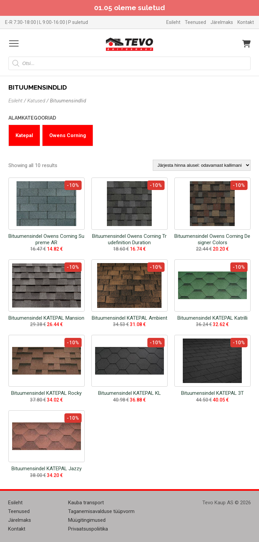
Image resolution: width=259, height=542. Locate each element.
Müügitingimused (87, 520)
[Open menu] (14, 43)
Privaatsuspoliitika (88, 529)
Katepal (24, 135)
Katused (36, 101)
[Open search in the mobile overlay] (129, 63)
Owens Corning (67, 135)
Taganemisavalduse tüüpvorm (101, 511)
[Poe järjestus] (202, 165)
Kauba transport (86, 503)
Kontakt (245, 22)
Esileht (173, 22)
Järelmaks (221, 22)
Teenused (195, 22)
